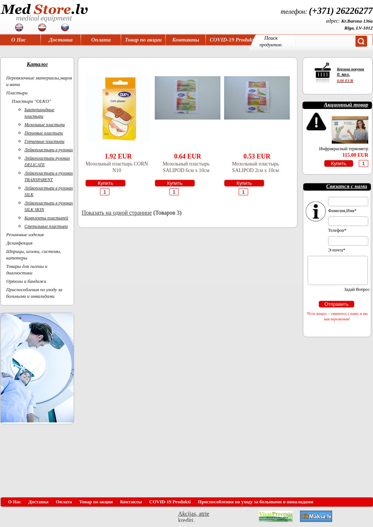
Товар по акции (143, 40)
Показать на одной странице (117, 213)
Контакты (185, 40)
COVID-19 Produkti (232, 40)
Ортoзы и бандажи (26, 281)
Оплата (101, 40)
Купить (105, 183)
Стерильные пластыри (46, 226)
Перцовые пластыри (43, 133)
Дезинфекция (19, 243)
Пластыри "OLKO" (31, 101)
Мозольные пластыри (44, 124)
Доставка (61, 40)
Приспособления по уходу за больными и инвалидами (255, 501)
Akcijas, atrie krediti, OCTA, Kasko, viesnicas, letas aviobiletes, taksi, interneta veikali (193, 516)
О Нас (18, 40)
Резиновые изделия (25, 234)
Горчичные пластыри (44, 141)
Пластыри (17, 92)
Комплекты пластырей (46, 217)
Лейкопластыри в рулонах (48, 149)
